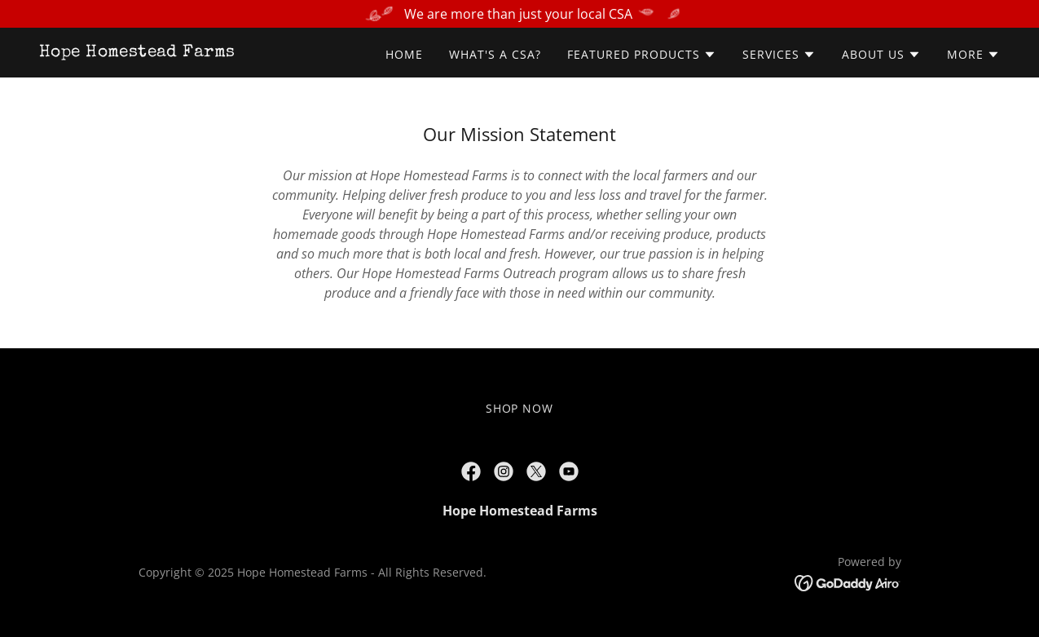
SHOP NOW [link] (520, 408)
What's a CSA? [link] (495, 54)
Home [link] (404, 54)
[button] (641, 54)
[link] (137, 51)
